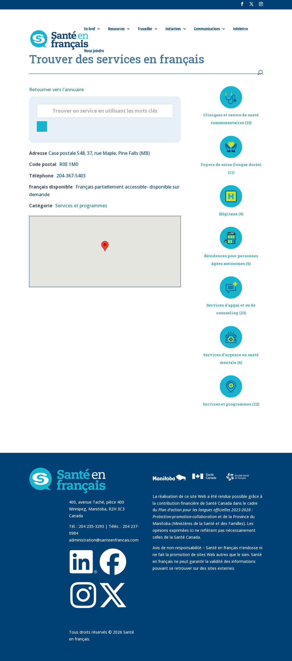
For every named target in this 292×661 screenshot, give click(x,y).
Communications (207, 28)
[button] (105, 246)
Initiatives (173, 28)
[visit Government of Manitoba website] (170, 489)
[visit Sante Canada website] (203, 485)
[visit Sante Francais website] (237, 476)
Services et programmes (81, 205)
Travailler (145, 28)
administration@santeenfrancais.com (104, 540)
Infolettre (240, 28)
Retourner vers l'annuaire (56, 89)
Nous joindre (94, 50)
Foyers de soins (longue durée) (231, 164)
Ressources (116, 28)
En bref (89, 28)
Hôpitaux (228, 213)
